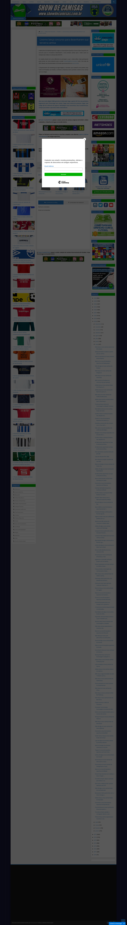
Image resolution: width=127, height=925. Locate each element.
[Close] (84, 139)
